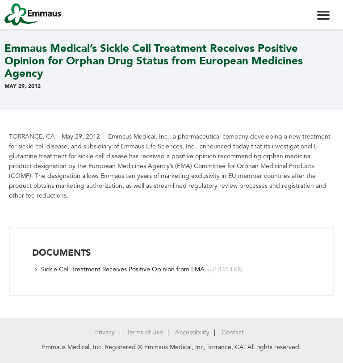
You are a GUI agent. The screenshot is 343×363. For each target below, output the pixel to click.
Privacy (105, 332)
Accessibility (192, 332)
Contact (233, 332)
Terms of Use (145, 332)
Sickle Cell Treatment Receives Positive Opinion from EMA (123, 269)
